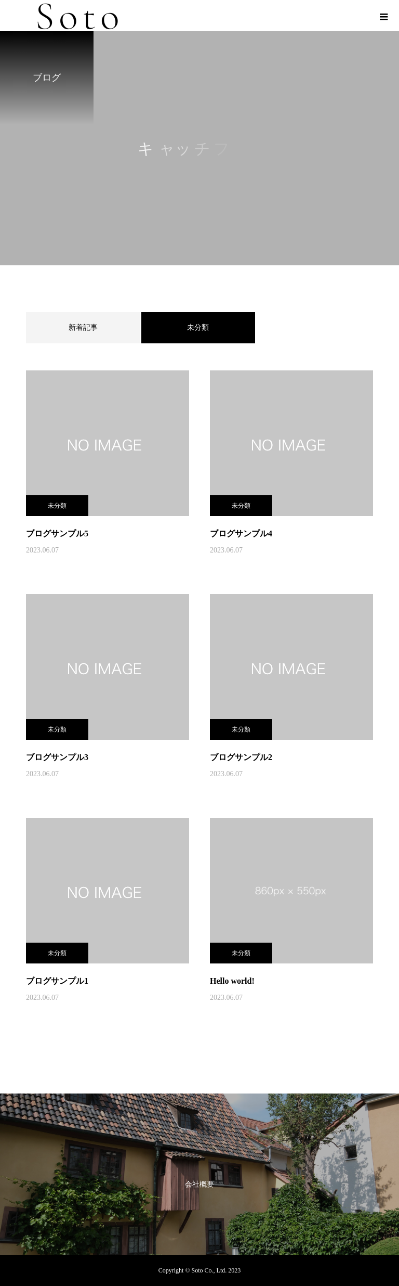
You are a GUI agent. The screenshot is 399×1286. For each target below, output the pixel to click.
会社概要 (199, 1184)
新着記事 (83, 327)
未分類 (57, 505)
